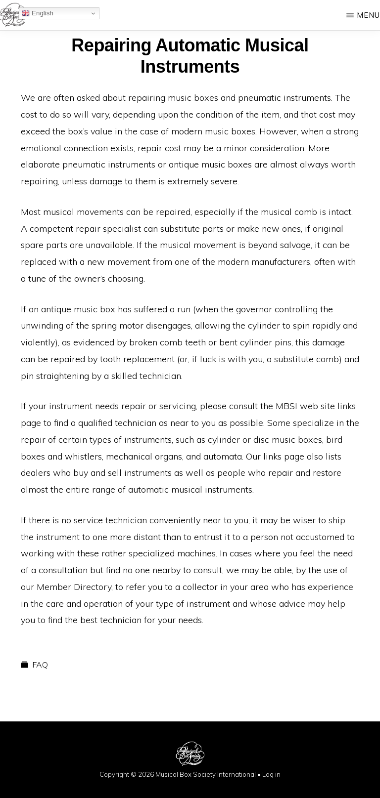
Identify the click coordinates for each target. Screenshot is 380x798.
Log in (271, 774)
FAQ (40, 665)
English (37, 13)
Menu (368, 15)
